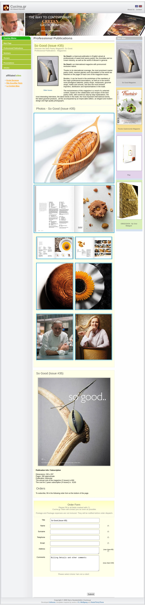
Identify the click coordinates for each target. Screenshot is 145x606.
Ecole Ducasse (13, 80)
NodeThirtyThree (97, 602)
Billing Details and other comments (74, 563)
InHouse (52, 602)
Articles (6, 68)
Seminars (7, 53)
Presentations (9, 63)
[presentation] (74, 582)
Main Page (7, 43)
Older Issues (44, 90)
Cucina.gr (18, 6)
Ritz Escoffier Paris (14, 83)
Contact (139, 9)
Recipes (7, 58)
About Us (131, 9)
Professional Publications (13, 48)
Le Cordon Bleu (13, 86)
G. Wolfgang (83, 602)
